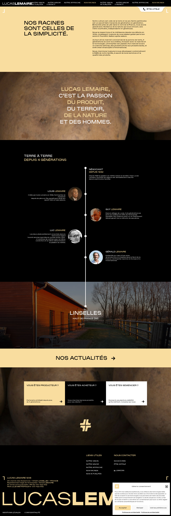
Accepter (123, 508)
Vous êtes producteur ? (43, 385)
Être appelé (120, 464)
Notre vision (62, 3)
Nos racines (115, 3)
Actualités (150, 3)
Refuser (140, 508)
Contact (164, 3)
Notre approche (97, 3)
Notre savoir (78, 3)
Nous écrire (120, 461)
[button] (167, 486)
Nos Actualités (93, 474)
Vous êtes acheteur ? (82, 385)
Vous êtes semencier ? (123, 385)
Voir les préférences (158, 508)
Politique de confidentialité (131, 512)
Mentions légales (12, 512)
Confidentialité (32, 512)
